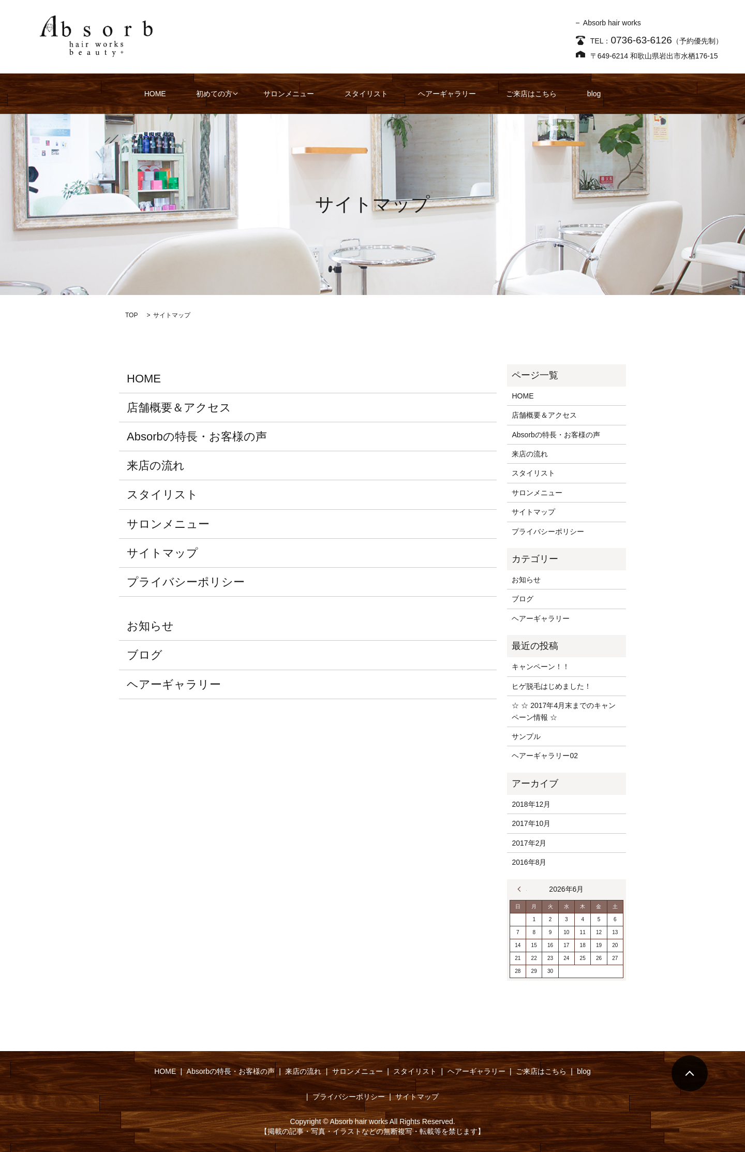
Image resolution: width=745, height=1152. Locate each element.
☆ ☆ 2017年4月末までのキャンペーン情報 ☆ (564, 711)
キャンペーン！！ (541, 666)
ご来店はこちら (509, 94)
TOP (131, 315)
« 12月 (522, 889)
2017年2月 (529, 843)
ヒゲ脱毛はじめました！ (551, 686)
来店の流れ (156, 465)
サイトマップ (162, 553)
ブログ (144, 654)
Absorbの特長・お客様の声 (197, 436)
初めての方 (237, 94)
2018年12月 (531, 804)
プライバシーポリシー (186, 581)
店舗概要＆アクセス (179, 407)
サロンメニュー (304, 94)
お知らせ (150, 625)
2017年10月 (531, 823)
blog (558, 94)
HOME (190, 94)
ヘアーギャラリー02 (545, 755)
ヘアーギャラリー (437, 94)
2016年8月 (529, 862)
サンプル (526, 736)
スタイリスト (369, 94)
